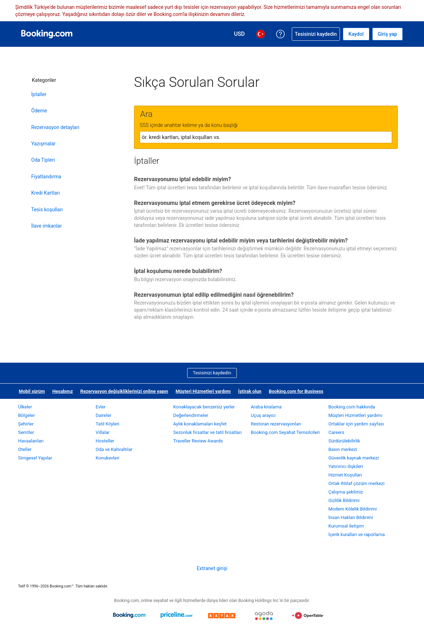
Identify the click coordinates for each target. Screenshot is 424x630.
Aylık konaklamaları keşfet (200, 423)
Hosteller (105, 441)
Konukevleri (107, 458)
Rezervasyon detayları (55, 127)
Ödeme (39, 110)
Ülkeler (25, 406)
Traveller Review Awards (198, 441)
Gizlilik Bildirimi (343, 500)
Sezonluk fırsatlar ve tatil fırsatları (207, 432)
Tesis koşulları (47, 209)
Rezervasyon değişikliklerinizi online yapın (124, 391)
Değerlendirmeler (190, 415)
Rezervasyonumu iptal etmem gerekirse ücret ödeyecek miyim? (214, 203)
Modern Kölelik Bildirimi (352, 509)
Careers (336, 432)
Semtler (26, 432)
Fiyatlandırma (46, 176)
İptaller (38, 94)
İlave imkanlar (46, 226)
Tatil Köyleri (107, 423)
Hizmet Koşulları (345, 475)
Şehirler (26, 423)
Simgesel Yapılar (35, 458)
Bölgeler (26, 415)
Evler (101, 406)
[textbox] (266, 137)
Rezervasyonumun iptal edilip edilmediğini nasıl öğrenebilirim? (214, 294)
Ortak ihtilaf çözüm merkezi (356, 483)
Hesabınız (62, 391)
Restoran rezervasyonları (276, 423)
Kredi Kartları (45, 193)
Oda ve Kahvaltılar (114, 449)
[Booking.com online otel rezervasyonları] (46, 34)
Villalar (103, 432)
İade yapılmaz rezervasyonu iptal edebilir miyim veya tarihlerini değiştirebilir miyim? (241, 240)
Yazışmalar (43, 143)
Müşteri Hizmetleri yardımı (203, 391)
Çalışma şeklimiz (345, 492)
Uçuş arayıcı (263, 415)
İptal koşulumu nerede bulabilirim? (178, 271)
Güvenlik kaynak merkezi (353, 458)
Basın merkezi (342, 449)
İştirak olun (249, 391)
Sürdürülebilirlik (344, 441)
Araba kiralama (266, 406)
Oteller (25, 449)
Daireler (103, 415)
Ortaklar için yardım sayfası (356, 423)
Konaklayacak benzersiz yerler (204, 406)
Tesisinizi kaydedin (212, 372)
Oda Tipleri (43, 160)
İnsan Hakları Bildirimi (350, 517)
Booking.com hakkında (351, 406)
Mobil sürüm (32, 391)
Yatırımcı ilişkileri (345, 466)
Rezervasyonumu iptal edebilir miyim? (182, 179)
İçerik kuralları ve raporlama (356, 534)
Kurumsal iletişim (346, 526)
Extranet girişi (212, 568)
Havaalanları (31, 441)
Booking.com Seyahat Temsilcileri (285, 432)
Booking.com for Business (296, 391)
